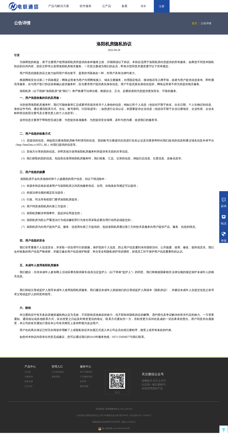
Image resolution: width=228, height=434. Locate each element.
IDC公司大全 (126, 409)
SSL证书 (28, 386)
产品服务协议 (86, 376)
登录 (143, 6)
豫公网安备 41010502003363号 (116, 428)
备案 (125, 6)
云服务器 (29, 376)
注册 (161, 6)
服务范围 (84, 386)
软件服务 (86, 6)
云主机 (28, 372)
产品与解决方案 (58, 6)
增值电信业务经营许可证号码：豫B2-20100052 (114, 422)
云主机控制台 (58, 372)
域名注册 (29, 381)
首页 (194, 23)
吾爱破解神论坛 (112, 409)
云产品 (106, 6)
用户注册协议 (86, 372)
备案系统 (56, 376)
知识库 (83, 381)
